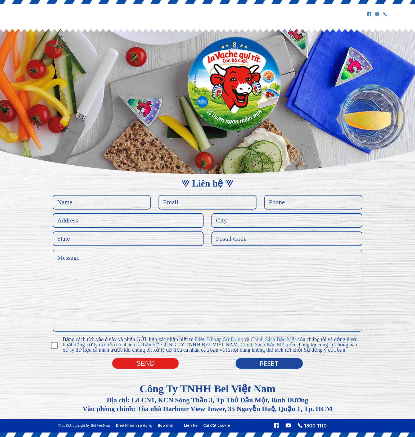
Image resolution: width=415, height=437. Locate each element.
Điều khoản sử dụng (134, 425)
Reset (269, 363)
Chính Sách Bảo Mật (273, 339)
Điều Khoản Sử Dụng (219, 339)
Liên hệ (190, 425)
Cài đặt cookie (216, 425)
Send (145, 363)
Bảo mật (166, 425)
